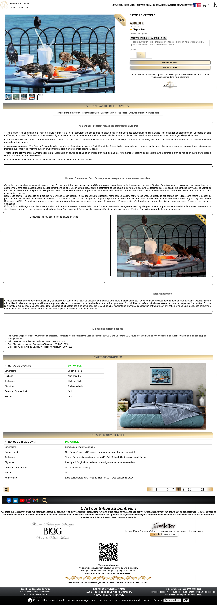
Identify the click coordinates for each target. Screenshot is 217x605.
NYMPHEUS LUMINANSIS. (124, 5)
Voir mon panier (170, 67)
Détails (157, 600)
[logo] (16, 5)
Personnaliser (172, 600)
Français (202, 5)
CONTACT (188, 5)
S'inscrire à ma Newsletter (164, 534)
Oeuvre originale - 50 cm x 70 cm (148, 38)
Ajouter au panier (170, 62)
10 (189, 489)
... (162, 489)
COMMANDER (160, 5)
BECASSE (150, 5)
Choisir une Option (138, 33)
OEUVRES (140, 5)
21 (202, 489)
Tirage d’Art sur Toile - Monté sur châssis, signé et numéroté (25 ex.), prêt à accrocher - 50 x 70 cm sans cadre (167, 43)
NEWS (180, 5)
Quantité (134, 50)
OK (186, 600)
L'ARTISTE (172, 5)
